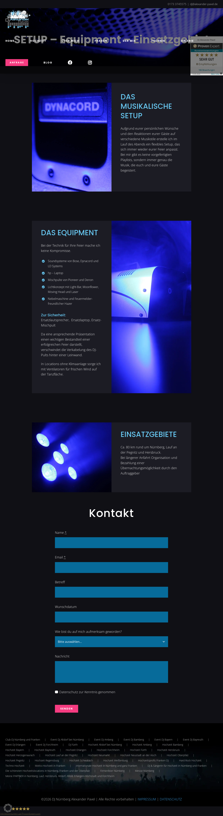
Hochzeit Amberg (142, 744)
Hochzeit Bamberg (172, 744)
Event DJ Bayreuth (193, 739)
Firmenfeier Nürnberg (112, 770)
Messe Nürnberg (144, 770)
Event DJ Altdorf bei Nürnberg (67, 739)
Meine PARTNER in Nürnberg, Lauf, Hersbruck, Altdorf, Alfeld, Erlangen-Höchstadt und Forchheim (59, 776)
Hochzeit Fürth (138, 750)
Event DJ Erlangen (15, 744)
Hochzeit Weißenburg (115, 760)
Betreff (60, 582)
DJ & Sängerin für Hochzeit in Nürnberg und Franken (177, 765)
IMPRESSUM (147, 799)
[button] (8, 808)
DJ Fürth (73, 744)
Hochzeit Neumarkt (99, 755)
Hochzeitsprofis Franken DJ (153, 760)
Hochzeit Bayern (14, 750)
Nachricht (62, 656)
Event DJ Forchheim (47, 744)
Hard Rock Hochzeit (190, 760)
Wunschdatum (66, 607)
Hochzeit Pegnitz (14, 760)
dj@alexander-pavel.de (204, 4)
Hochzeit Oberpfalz (177, 755)
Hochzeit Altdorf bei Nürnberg (105, 744)
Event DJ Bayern (163, 739)
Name (61, 532)
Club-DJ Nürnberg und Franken (22, 739)
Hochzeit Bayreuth (44, 750)
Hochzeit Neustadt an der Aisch (138, 755)
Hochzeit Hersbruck (168, 750)
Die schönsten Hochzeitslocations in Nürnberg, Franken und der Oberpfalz (47, 770)
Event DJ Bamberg (134, 739)
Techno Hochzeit (14, 765)
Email (60, 557)
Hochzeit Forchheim (108, 750)
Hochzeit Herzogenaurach (20, 755)
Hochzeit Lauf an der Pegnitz (61, 755)
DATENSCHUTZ (171, 799)
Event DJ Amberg (103, 739)
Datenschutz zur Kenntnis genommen (87, 692)
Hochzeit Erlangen (76, 750)
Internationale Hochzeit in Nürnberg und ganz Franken (106, 765)
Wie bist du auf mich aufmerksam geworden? (88, 631)
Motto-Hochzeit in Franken (50, 765)
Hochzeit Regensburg (47, 760)
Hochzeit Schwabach (81, 760)
